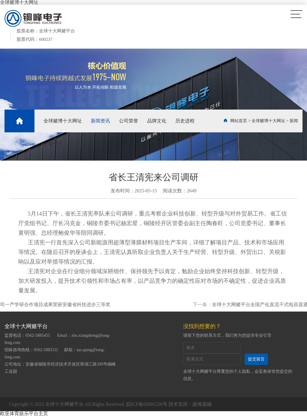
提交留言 (256, 359)
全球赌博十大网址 (62, 120)
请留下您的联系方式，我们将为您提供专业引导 (227, 335)
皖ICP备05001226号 (146, 404)
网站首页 (238, 121)
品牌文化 (156, 120)
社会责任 (53, 143)
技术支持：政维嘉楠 (190, 404)
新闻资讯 (100, 120)
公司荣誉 (128, 120)
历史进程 (185, 120)
